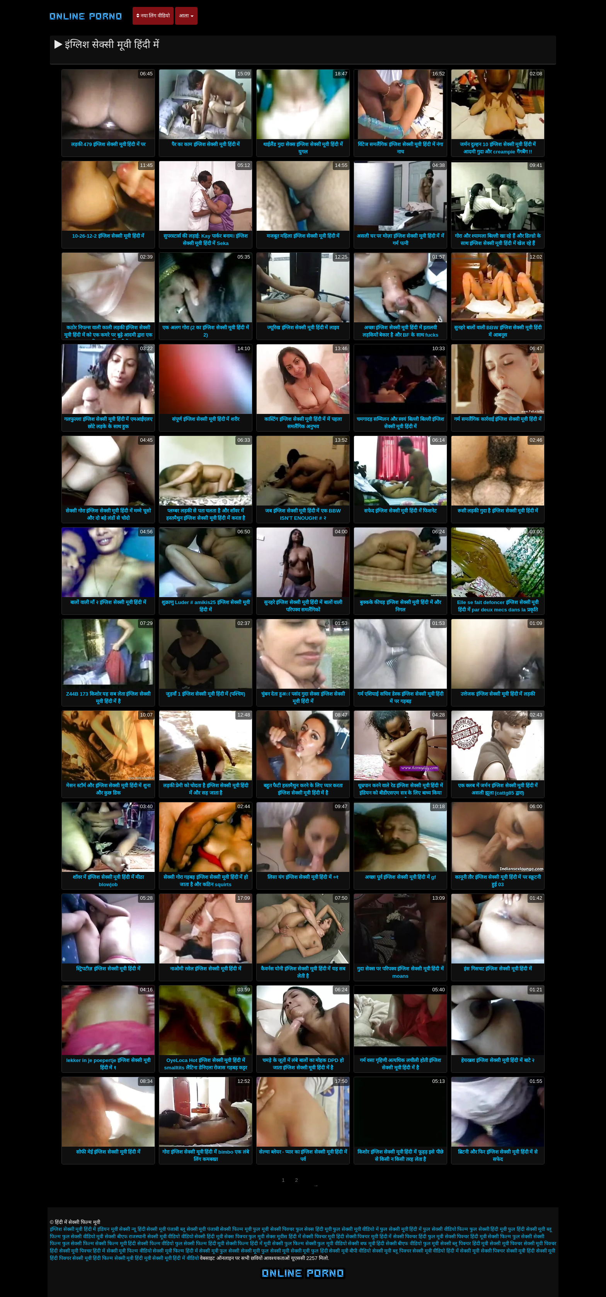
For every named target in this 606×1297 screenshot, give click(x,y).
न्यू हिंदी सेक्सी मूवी (148, 1229)
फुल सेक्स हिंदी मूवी (314, 1229)
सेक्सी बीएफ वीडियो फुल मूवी (412, 1243)
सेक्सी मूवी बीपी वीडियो (350, 1251)
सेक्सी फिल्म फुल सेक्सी (510, 1236)
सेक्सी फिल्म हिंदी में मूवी (248, 1243)
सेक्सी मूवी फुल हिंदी (309, 1251)
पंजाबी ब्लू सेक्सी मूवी (186, 1229)
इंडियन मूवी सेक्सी (113, 1229)
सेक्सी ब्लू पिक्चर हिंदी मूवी (464, 1243)
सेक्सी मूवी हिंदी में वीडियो (175, 1258)
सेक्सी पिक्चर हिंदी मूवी (466, 1236)
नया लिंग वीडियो (153, 16)
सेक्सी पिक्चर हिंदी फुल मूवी (418, 1236)
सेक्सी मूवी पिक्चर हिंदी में (82, 1251)
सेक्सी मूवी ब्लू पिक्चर (391, 1251)
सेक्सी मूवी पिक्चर (506, 1243)
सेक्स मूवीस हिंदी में (283, 1236)
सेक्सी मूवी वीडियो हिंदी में (435, 1251)
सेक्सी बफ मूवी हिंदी (366, 1243)
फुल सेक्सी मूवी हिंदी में (400, 1229)
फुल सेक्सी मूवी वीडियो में (355, 1229)
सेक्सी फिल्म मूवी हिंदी (115, 1243)
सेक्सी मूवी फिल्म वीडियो (129, 1251)
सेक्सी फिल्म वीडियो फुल (159, 1243)
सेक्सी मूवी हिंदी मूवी (132, 1258)
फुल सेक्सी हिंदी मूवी (488, 1229)
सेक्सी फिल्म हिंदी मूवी (204, 1243)
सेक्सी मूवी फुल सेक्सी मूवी (265, 1251)
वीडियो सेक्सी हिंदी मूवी (202, 1236)
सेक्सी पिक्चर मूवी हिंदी (323, 1236)
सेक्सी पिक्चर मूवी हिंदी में (369, 1236)
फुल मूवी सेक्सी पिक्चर (273, 1229)
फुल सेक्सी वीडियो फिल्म (445, 1229)
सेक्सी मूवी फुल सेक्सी (219, 1251)
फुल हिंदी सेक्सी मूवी (526, 1229)
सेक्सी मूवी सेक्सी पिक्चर (482, 1251)
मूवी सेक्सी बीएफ (111, 1236)
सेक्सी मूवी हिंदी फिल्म (92, 1258)
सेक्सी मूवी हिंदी (520, 1251)
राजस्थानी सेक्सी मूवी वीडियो (154, 1236)
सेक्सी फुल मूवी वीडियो (326, 1243)
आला (186, 16)
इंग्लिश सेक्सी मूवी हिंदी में (73, 1229)
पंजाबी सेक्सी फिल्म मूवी (229, 1229)
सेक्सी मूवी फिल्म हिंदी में (175, 1251)
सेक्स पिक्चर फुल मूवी (244, 1236)
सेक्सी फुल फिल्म (288, 1243)
